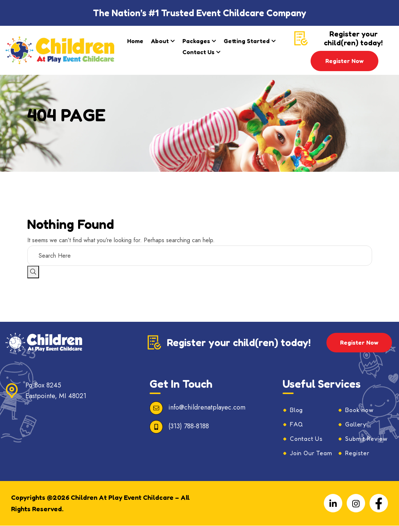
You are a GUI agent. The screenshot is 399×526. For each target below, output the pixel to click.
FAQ (296, 425)
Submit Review (366, 439)
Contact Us (198, 52)
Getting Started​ (247, 41)
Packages (196, 41)
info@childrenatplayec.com (206, 407)
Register (357, 453)
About (160, 41)
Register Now (344, 61)
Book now (359, 410)
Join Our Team (311, 453)
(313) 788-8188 (188, 426)
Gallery (355, 425)
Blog (296, 410)
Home (135, 41)
